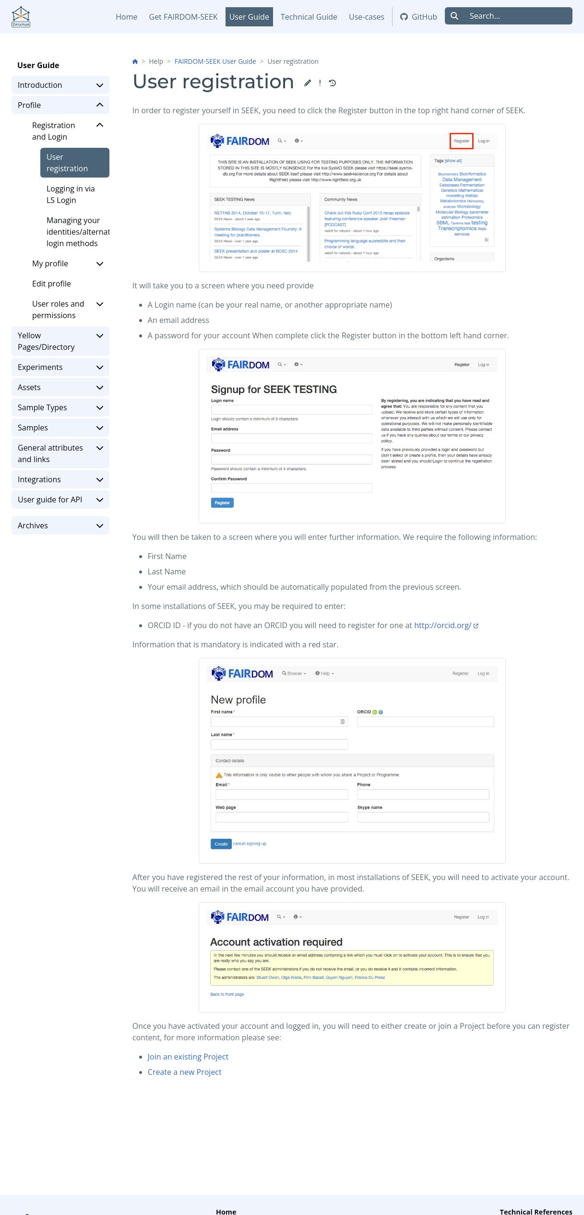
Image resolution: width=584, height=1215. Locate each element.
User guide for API (60, 499)
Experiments (60, 367)
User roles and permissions (67, 309)
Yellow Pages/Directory (60, 341)
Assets (60, 387)
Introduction (60, 85)
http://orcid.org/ (443, 625)
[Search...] (518, 15)
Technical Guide (309, 17)
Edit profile (51, 283)
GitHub (418, 17)
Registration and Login (67, 130)
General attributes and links (60, 453)
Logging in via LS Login (71, 194)
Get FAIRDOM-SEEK (183, 17)
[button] (307, 83)
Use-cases (366, 17)
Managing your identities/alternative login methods (78, 232)
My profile (67, 263)
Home (126, 17)
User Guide (249, 17)
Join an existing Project (188, 1056)
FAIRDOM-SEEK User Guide (215, 61)
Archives (60, 525)
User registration (67, 163)
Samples (60, 427)
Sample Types (60, 407)
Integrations (60, 479)
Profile (60, 105)
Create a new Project (185, 1072)
